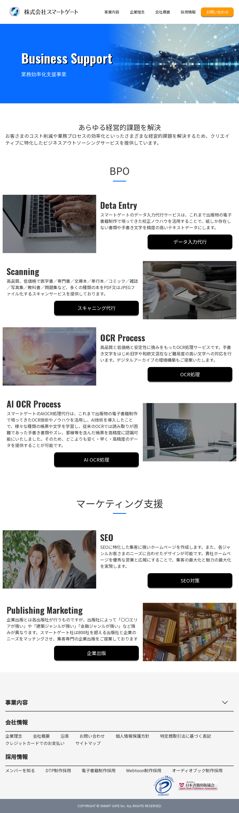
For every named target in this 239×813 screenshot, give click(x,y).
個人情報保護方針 (132, 736)
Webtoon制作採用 (143, 770)
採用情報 (16, 757)
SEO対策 (190, 580)
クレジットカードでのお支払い (35, 743)
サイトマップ (88, 743)
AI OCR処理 (96, 459)
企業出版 (96, 652)
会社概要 (41, 736)
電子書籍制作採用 (99, 770)
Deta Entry (118, 205)
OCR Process (122, 337)
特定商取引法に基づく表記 (185, 736)
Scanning (23, 271)
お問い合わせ (217, 12)
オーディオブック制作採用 (197, 770)
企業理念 (13, 736)
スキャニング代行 (96, 307)
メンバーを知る (20, 770)
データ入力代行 (190, 241)
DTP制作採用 (58, 770)
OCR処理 (190, 374)
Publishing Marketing (45, 610)
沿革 (64, 736)
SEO (106, 537)
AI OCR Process (34, 403)
